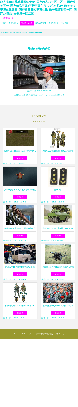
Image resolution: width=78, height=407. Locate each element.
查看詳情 (20, 158)
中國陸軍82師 (7, 18)
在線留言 (64, 23)
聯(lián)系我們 (41, 23)
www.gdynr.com (31, 334)
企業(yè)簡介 (13, 23)
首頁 (4, 23)
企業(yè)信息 (53, 23)
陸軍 (37, 334)
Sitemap (61, 334)
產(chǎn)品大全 (26, 23)
